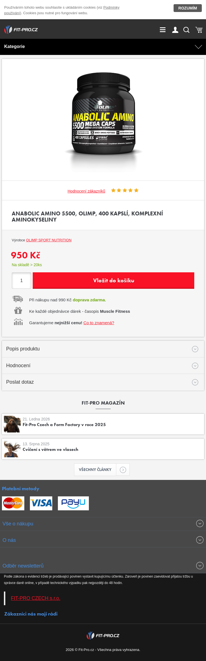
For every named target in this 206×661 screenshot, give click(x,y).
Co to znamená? (99, 322)
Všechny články (97, 469)
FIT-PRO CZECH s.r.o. (35, 598)
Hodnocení (18, 365)
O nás (9, 540)
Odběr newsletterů (23, 566)
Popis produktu (23, 349)
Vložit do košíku (113, 280)
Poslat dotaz (20, 382)
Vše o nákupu (18, 524)
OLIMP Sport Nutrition (49, 240)
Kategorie (14, 46)
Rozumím (187, 8)
